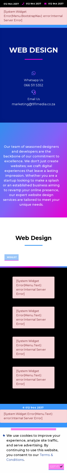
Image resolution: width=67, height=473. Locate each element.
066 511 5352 (33, 85)
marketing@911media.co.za (33, 104)
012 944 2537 (11, 4)
